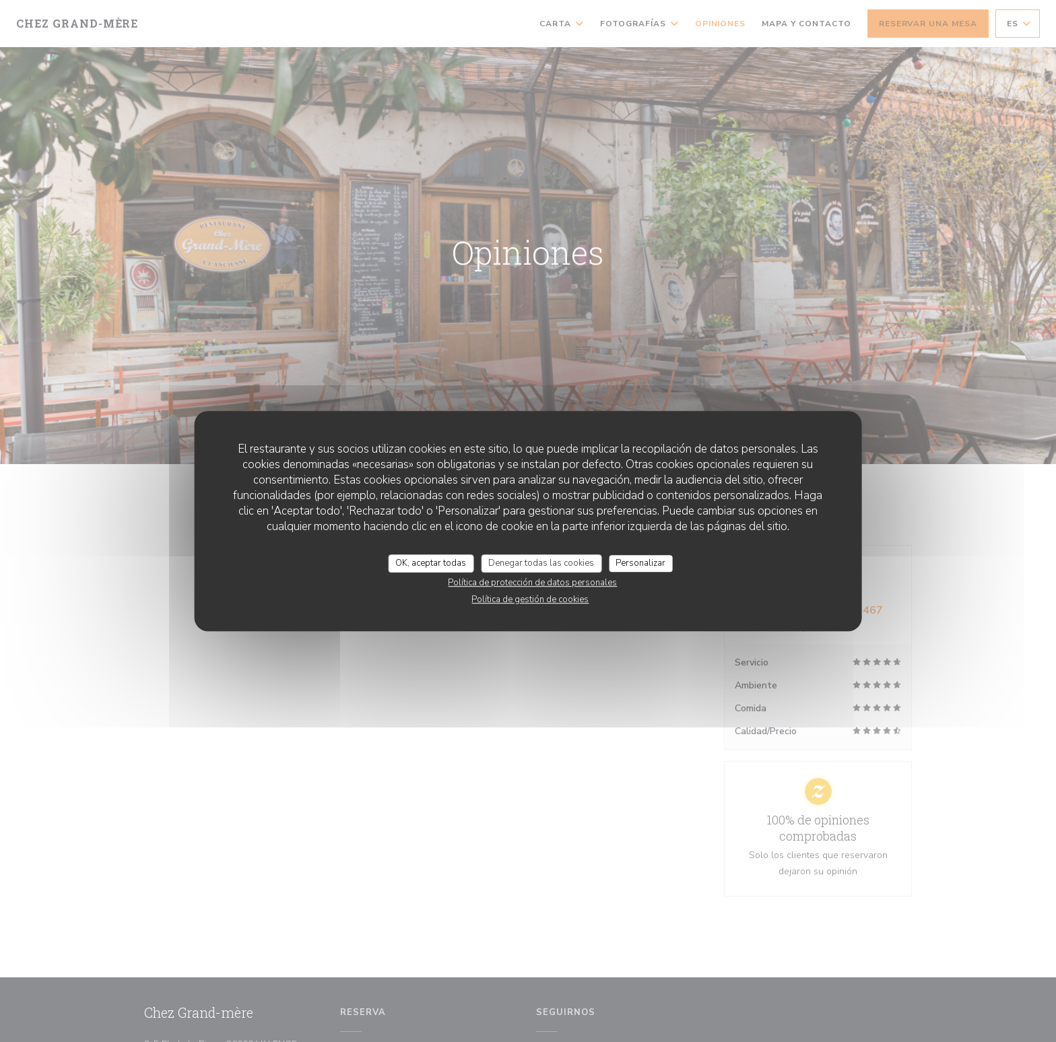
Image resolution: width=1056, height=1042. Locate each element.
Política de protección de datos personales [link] (532, 583)
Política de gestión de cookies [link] (530, 599)
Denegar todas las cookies (541, 563)
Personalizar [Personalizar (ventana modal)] (640, 563)
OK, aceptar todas (430, 563)
